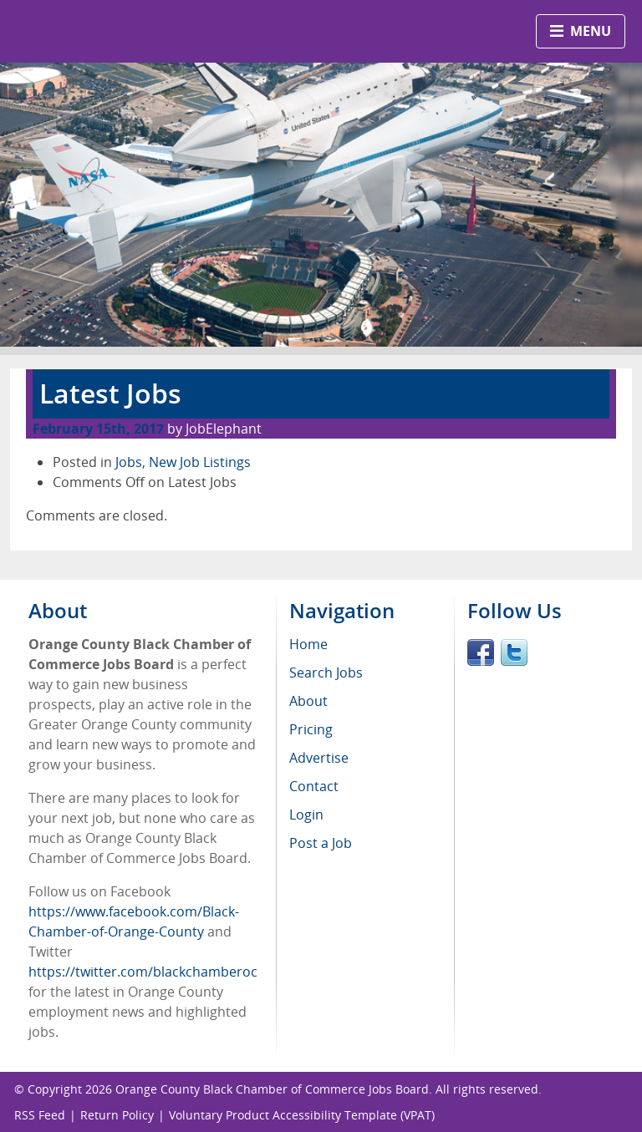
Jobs (128, 462)
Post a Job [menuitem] (320, 843)
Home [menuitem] (308, 644)
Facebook (480, 652)
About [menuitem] (308, 701)
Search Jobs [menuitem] (326, 672)
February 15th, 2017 (98, 428)
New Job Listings (200, 462)
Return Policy (117, 1115)
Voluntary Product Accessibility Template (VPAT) (302, 1115)
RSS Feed (39, 1115)
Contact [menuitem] (314, 786)
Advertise (319, 758)
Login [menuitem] (306, 814)
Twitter (514, 652)
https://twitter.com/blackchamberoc (142, 971)
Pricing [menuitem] (311, 729)
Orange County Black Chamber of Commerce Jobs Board (272, 1089)
